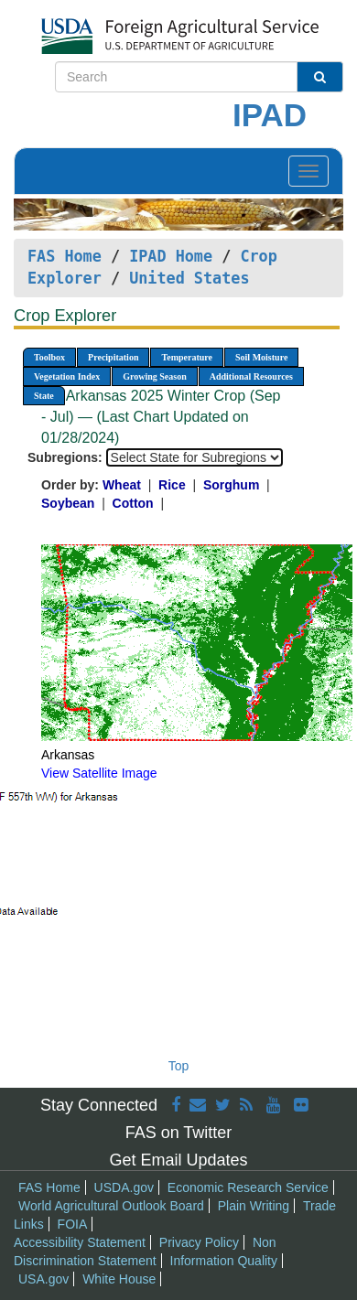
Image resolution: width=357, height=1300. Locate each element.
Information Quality (224, 1260)
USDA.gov (124, 1187)
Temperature (186, 357)
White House (119, 1279)
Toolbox (49, 357)
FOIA (73, 1224)
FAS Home (64, 256)
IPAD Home (170, 256)
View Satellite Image (99, 773)
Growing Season (155, 376)
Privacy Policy (199, 1242)
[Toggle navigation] (308, 171)
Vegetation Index (67, 376)
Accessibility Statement (80, 1242)
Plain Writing (253, 1205)
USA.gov (43, 1279)
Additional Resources (251, 376)
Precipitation (113, 357)
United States (189, 278)
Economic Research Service (248, 1187)
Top (178, 1065)
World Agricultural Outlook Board (111, 1205)
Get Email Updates (178, 1160)
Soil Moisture (261, 357)
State (44, 396)
